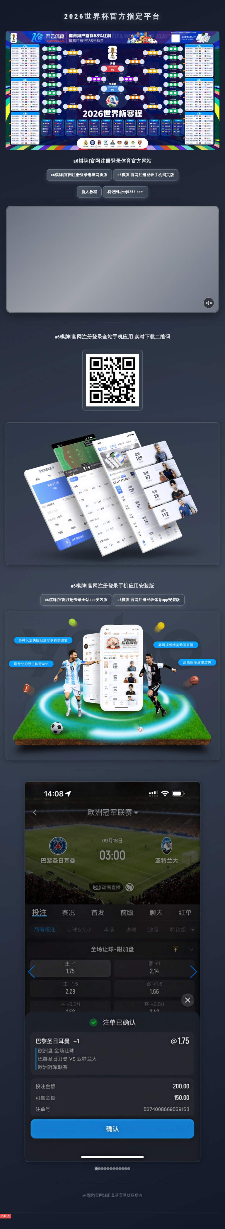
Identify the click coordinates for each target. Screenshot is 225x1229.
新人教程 (89, 197)
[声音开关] (208, 307)
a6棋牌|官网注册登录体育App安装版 (145, 607)
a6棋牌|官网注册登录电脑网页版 (79, 177)
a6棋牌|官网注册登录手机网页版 (145, 177)
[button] (32, 982)
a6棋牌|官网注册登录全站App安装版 (79, 607)
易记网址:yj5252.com (125, 197)
